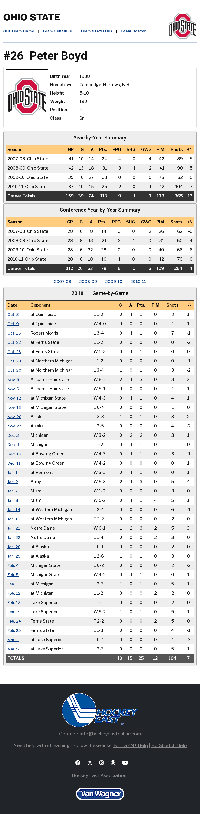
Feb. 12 (14, 593)
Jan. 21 (13, 528)
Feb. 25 (14, 630)
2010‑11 (140, 281)
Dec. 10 (14, 453)
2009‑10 (114, 281)
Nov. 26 (15, 416)
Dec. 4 (13, 444)
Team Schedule (57, 31)
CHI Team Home (18, 31)
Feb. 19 (14, 611)
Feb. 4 (13, 565)
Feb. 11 (14, 583)
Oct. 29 (14, 360)
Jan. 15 (13, 518)
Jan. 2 (12, 481)
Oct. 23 (14, 351)
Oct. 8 (13, 314)
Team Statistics (96, 31)
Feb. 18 (14, 602)
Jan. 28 (14, 546)
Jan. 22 (14, 537)
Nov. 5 (13, 379)
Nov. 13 (14, 407)
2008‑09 (88, 281)
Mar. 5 (13, 649)
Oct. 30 (14, 370)
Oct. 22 (14, 342)
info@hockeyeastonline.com (110, 734)
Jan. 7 (12, 491)
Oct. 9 (13, 323)
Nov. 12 (14, 398)
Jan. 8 (12, 500)
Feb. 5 (13, 574)
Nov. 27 (14, 425)
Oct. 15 (14, 333)
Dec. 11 (14, 463)
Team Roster (133, 31)
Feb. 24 (14, 621)
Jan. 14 (13, 509)
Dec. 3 (13, 435)
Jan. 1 (12, 472)
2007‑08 (60, 281)
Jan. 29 (14, 556)
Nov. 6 (13, 388)
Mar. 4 (13, 639)
